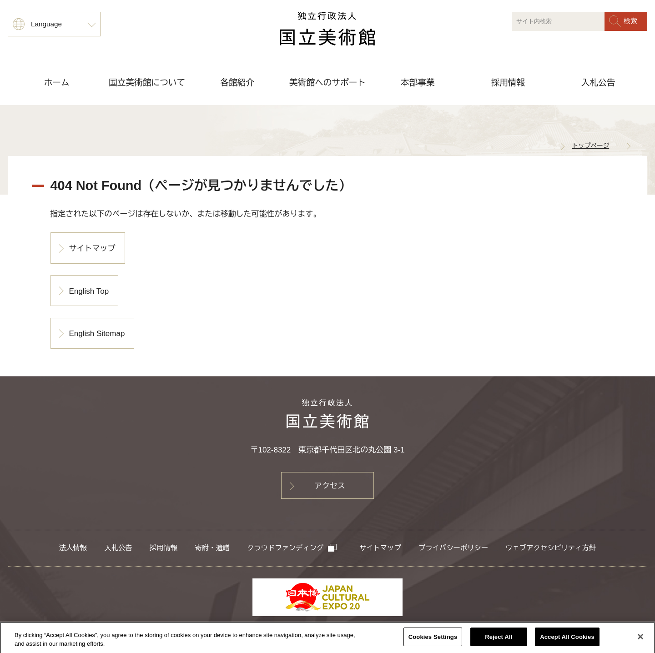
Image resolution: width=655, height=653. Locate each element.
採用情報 (508, 82)
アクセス (329, 486)
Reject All (498, 639)
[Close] (640, 639)
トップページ (591, 145)
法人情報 (73, 548)
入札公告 (598, 82)
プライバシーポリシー (453, 548)
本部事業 (418, 82)
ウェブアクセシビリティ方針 (550, 548)
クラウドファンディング (292, 548)
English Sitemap (97, 333)
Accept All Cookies (567, 639)
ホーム (57, 82)
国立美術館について (147, 82)
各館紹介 (237, 82)
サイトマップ (92, 248)
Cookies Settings (433, 639)
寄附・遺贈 (212, 548)
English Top (89, 291)
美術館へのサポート (327, 82)
